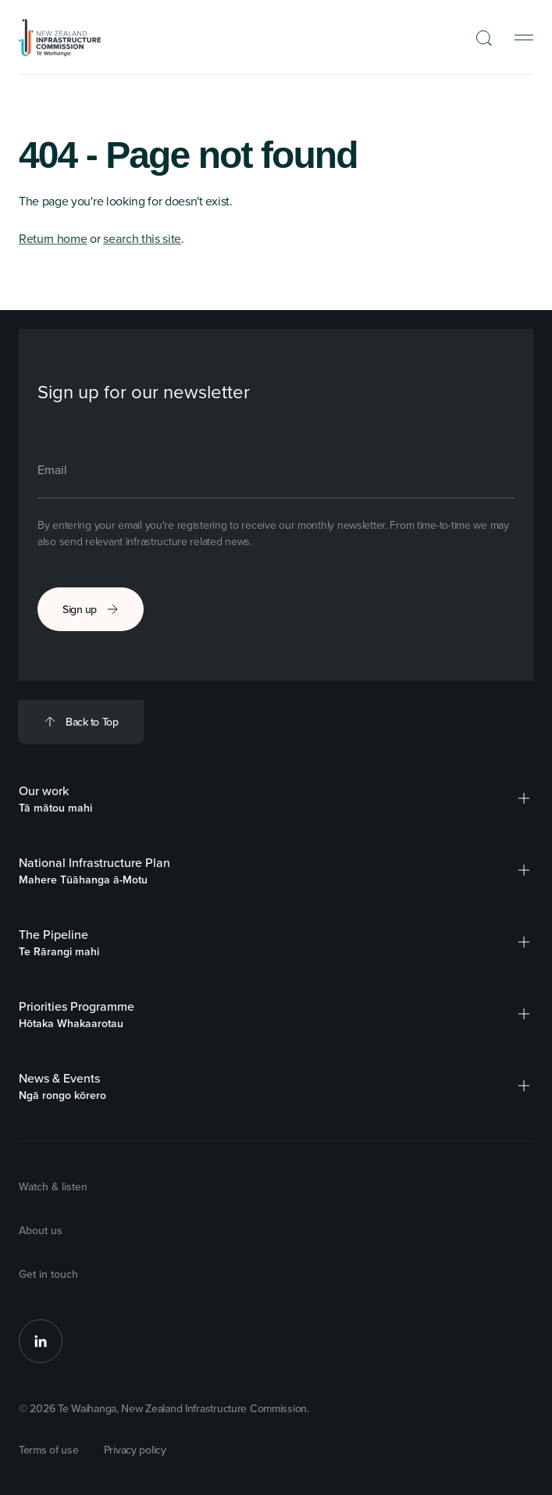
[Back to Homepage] (60, 37)
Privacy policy (135, 1450)
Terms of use (49, 1450)
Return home (53, 238)
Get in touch (48, 1274)
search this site (142, 238)
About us (40, 1230)
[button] (524, 798)
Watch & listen (53, 1186)
